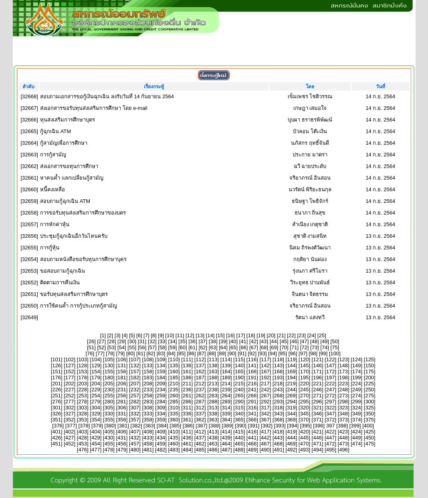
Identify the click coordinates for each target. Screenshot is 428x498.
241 (252, 390)
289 (226, 402)
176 (56, 378)
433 (147, 438)
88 (211, 353)
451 (56, 444)
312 (200, 408)
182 (135, 378)
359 (161, 420)
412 (200, 432)
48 (314, 341)
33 (162, 341)
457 (135, 444)
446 (317, 438)
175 (369, 371)
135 (174, 365)
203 (82, 384)
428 (82, 438)
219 (291, 384)
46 (294, 341)
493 (304, 450)
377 (71, 426)
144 (291, 365)
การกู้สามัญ (53, 155)
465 (239, 444)
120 (304, 359)
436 (187, 438)
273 (343, 396)
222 (330, 384)
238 (213, 390)
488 (239, 450)
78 (110, 353)
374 (356, 420)
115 (239, 359)
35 (183, 341)
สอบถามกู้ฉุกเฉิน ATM (65, 201)
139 (226, 365)
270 (304, 396)
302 (69, 408)
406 (121, 432)
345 (304, 414)
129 (95, 365)
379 (97, 426)
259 (161, 396)
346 (317, 414)
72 (304, 347)
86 (191, 353)
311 (187, 408)
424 (356, 432)
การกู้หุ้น (49, 248)
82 (150, 353)
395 (305, 426)
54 (122, 347)
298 (343, 402)
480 (135, 450)
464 (226, 444)
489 (252, 450)
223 (343, 384)
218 (278, 384)
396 (319, 426)
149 (356, 365)
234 (161, 390)
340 (239, 414)
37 (203, 341)
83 (161, 353)
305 (108, 408)
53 (111, 347)
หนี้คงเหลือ (52, 189)
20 (271, 335)
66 (243, 347)
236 (187, 390)
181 (121, 378)
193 (278, 378)
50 (334, 341)
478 (108, 450)
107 (135, 359)
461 (187, 444)
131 (121, 365)
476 (82, 450)
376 (58, 426)
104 (95, 359)
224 (356, 384)
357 (135, 420)
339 (226, 414)
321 (317, 408)
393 (279, 426)
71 (294, 347)
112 (200, 359)
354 (95, 420)
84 (171, 353)
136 (187, 365)
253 (82, 396)
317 (265, 408)
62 (203, 347)
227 (69, 390)
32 (152, 341)
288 (213, 402)
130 (108, 365)
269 (291, 396)
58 (162, 347)
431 (121, 438)
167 (265, 371)
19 (261, 335)
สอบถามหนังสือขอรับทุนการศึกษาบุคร (83, 259)
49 (324, 341)
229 (95, 390)
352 (69, 420)
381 (123, 426)
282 (135, 402)
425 (369, 432)
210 (174, 384)
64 (223, 347)
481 (147, 450)
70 (284, 347)
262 (200, 396)
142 (265, 365)
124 (356, 359)
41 (243, 341)
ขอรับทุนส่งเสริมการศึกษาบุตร (74, 294)
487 (226, 450)
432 (135, 438)
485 (200, 450)
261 (187, 396)
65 (233, 347)
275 (369, 396)
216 (252, 384)
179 (95, 378)
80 (130, 353)
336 (187, 414)
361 (187, 420)
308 (147, 408)
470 (304, 444)
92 (252, 353)
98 (313, 353)
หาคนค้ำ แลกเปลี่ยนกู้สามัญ (71, 178)
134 (161, 365)
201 (56, 384)
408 (147, 432)
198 (343, 378)
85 (181, 353)
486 (213, 450)
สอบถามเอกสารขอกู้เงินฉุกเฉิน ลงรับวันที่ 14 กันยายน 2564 (107, 96)
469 (291, 444)
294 (291, 402)
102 (69, 359)
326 (56, 414)
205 (108, 384)
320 (304, 408)
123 (343, 359)
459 (161, 444)
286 (187, 402)
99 (323, 353)
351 (56, 420)
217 (265, 384)
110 (174, 359)
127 (69, 365)
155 (108, 371)
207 (135, 384)
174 (356, 371)
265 (239, 396)
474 (356, 444)
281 (121, 402)
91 (242, 353)
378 (84, 426)
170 (304, 371)
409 (161, 432)
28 (111, 341)
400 (368, 426)
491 (278, 450)
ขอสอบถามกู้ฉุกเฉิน (62, 271)
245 (304, 390)
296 (317, 402)
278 (82, 402)
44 (274, 341)
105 (108, 359)
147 (330, 365)
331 (121, 414)
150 (369, 365)
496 (343, 450)
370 (304, 420)
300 (369, 402)
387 (201, 426)
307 (135, 408)
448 (343, 438)
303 (82, 408)
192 (265, 378)
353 (82, 420)
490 (265, 450)
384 (162, 426)
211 (187, 384)
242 (265, 390)
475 (369, 444)
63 (213, 347)
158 (147, 371)
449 (356, 438)
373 (343, 420)
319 (291, 408)
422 (330, 432)
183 (147, 378)
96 (292, 353)
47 (304, 341)
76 (90, 353)
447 (330, 438)
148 (343, 365)
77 (100, 353)
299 (356, 402)
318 (278, 408)
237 (200, 390)
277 (69, 402)
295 (304, 402)
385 (175, 426)
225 (369, 384)
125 (369, 359)
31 (142, 341)
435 (174, 438)
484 (187, 450)
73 (314, 347)
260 (174, 396)
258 (147, 396)
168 (278, 371)
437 (200, 438)
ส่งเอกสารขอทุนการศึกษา (69, 166)
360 (174, 420)
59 (172, 347)
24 (311, 335)
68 (263, 347)
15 (220, 335)
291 (252, 402)
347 (330, 414)
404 (95, 432)
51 (91, 347)
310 (174, 408)
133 (147, 365)
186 (187, 378)
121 (317, 359)
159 (161, 371)
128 (82, 365)
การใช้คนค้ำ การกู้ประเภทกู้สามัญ (78, 306)
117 (265, 359)
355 (108, 420)
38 (213, 341)
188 (213, 378)
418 (278, 432)
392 (266, 426)
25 (322, 335)
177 (69, 378)
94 (272, 353)
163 (213, 371)
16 (230, 335)
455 (108, 444)
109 (161, 359)
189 (226, 378)
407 (135, 432)
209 (161, 384)
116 (252, 359)
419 (291, 432)
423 (343, 432)
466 (252, 444)
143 (278, 365)
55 (132, 347)
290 (239, 402)
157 (135, 371)
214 (226, 384)
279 (95, 402)
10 (169, 335)
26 (91, 341)
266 (252, 396)
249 (356, 390)
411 (187, 432)
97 (303, 353)
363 (213, 420)
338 (213, 414)
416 (252, 432)
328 (82, 414)
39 (223, 341)
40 (233, 341)
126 (56, 365)
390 (240, 426)
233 (147, 390)
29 (122, 341)
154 (95, 371)
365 (239, 420)
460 (174, 444)
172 (330, 371)
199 (356, 378)
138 (213, 365)
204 (95, 384)
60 (183, 347)
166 (252, 371)
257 (135, 396)
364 (226, 420)
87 (201, 353)
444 (291, 438)
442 (265, 438)
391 (253, 426)
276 (56, 402)
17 (240, 335)
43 (263, 341)
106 (121, 359)
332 (135, 414)
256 (121, 396)
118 (278, 359)
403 (82, 432)
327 (69, 414)
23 (301, 335)
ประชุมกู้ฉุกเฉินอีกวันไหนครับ (73, 236)
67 (253, 347)
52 (101, 347)
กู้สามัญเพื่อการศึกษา (63, 143)
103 (82, 359)
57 (152, 347)
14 (210, 335)
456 (121, 444)
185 (174, 378)
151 (56, 371)
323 (343, 408)
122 (330, 359)
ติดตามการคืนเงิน (60, 282)
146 (317, 365)
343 (278, 414)
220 (304, 384)
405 (108, 432)
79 (120, 353)
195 (304, 378)
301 (56, 408)
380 (110, 426)
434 (161, 438)
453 (82, 444)
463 (213, 444)
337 (200, 414)
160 (174, 371)
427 (69, 438)
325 (369, 408)
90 (231, 353)
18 (250, 335)
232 (135, 390)
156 (121, 371)
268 (278, 396)
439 (226, 438)
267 (265, 396)
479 (121, 450)
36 (193, 341)
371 (317, 420)
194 (291, 378)
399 (355, 426)
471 (317, 444)
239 (226, 390)
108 (147, 359)
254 (95, 396)
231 (121, 390)
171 (317, 371)
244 (291, 390)
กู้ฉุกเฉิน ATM (55, 131)
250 (369, 390)
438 (213, 438)
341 (252, 414)
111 (187, 359)
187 (200, 378)
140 (239, 365)
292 (265, 402)
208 (147, 384)
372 (330, 420)
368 (278, 420)
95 (282, 353)
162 (200, 371)
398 (342, 426)
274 (356, 396)
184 (161, 378)
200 (369, 378)
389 (227, 426)
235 (174, 390)
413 (213, 432)
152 (69, 371)
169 (291, 371)
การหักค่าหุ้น (54, 224)
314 (226, 408)
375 (369, 420)
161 (187, 371)
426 (56, 438)
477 (95, 450)
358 (147, 420)
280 (108, 402)
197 (330, 378)
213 (213, 384)
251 (56, 396)
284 (161, 402)
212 (200, 384)
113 (213, 359)
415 (239, 432)
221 (317, 384)
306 (121, 408)
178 (82, 378)
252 (69, 396)
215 (239, 384)
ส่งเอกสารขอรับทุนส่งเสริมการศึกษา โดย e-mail (93, 108)
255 (108, 396)
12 (190, 335)
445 (304, 438)
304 (95, 408)
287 (200, 402)
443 (278, 438)
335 (174, 414)
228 (82, 390)
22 (291, 335)
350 (369, 414)
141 (252, 365)
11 (179, 335)
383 (149, 426)
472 (330, 444)
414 (226, 432)
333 (147, 414)
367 (265, 420)
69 (274, 347)
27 (101, 341)
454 (95, 444)
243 (278, 390)
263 (213, 396)
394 (293, 426)
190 (239, 378)
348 (343, 414)
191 (252, 378)
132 (135, 365)
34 (172, 341)
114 (226, 359)
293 (278, 402)
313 (213, 408)
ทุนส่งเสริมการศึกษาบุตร (67, 120)
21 (281, 335)
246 (317, 390)
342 (265, 414)
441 (252, 438)
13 (200, 335)
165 (239, 371)
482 (161, 450)
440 (239, 438)
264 (226, 396)
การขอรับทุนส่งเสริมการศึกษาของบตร (83, 213)
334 (161, 414)
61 (193, 347)
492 (291, 450)
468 (278, 444)
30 (132, 341)
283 (147, 402)
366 (252, 420)
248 (343, 390)
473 (343, 444)
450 (369, 438)
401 (56, 432)
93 (262, 353)
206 (121, 384)
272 (330, 396)
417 (265, 432)
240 (239, 390)
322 (330, 408)
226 (56, 390)
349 (356, 414)
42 (253, 341)
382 (136, 426)
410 (174, 432)
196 (317, 378)
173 (343, 371)
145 (304, 365)
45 (284, 341)
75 (334, 347)
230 (108, 390)
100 (335, 353)
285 (174, 402)
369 (291, 420)
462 (200, 444)
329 (95, 414)
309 (161, 408)
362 (200, 420)
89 (221, 353)
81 (140, 353)
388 (214, 426)
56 (142, 347)
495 (330, 450)
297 (330, 402)
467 (265, 444)
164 (226, 371)
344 (291, 414)
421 (317, 432)
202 (69, 384)
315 (239, 408)
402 (69, 432)
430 (108, 438)
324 (356, 408)
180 (108, 378)
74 (324, 347)
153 (82, 371)
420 (304, 432)
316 (252, 408)
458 (147, 444)
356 (121, 420)
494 (317, 450)
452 (69, 444)
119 (291, 359)
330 (108, 414)
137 (200, 365)
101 (56, 359)
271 (317, 396)
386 (188, 426)
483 (174, 450)
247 (330, 390)
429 (95, 438)
